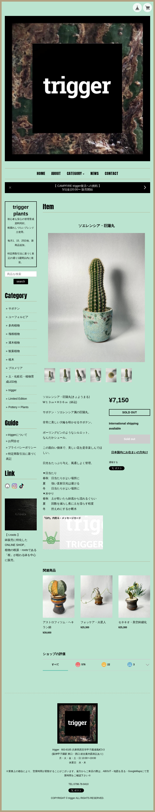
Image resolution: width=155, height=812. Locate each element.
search (21, 281)
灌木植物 (14, 342)
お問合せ (13, 441)
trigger (12, 390)
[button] (76, 173)
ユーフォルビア (18, 317)
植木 (11, 359)
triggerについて (17, 434)
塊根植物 (14, 333)
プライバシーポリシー (22, 447)
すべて (55, 664)
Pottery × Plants (18, 407)
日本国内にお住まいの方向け (129, 452)
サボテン (14, 308)
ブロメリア (15, 368)
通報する (113, 462)
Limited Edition (17, 398)
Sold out (129, 439)
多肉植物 (14, 325)
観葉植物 (14, 351)
